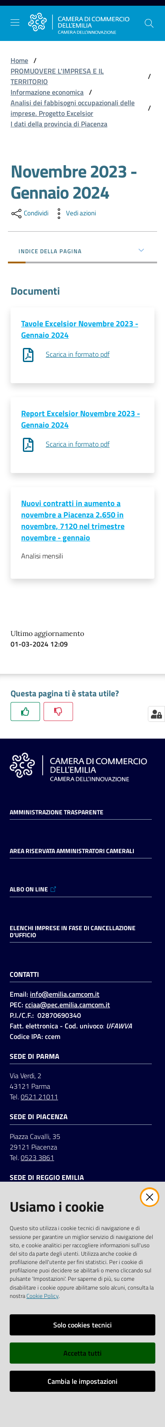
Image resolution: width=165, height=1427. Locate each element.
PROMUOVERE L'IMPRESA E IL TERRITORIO (57, 76)
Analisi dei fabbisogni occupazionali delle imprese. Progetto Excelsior (73, 107)
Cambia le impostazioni (82, 1381)
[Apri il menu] (15, 22)
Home (19, 60)
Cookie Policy (42, 1295)
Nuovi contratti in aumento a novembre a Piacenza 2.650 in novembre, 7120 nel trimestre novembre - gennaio (73, 520)
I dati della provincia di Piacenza (59, 123)
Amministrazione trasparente (56, 812)
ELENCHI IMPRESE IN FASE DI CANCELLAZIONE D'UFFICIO (73, 931)
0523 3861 (37, 1157)
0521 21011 (39, 1096)
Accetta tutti (82, 1353)
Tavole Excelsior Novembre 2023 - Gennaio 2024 (79, 329)
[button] (149, 23)
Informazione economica (47, 92)
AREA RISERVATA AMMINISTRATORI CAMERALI (72, 850)
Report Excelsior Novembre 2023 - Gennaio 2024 (80, 419)
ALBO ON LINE (33, 889)
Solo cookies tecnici (82, 1325)
